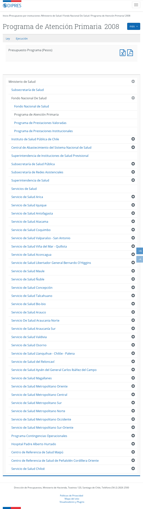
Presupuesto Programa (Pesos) (123, 52)
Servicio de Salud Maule (28, 271)
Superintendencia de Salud (30, 180)
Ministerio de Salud (51, 15)
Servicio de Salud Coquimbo (31, 230)
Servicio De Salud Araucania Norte (35, 320)
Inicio (5, 15)
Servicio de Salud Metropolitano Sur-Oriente (42, 427)
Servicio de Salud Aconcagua (31, 255)
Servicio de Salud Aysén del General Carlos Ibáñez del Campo (54, 370)
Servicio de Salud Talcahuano (31, 296)
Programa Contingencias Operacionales (39, 436)
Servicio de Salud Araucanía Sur (33, 329)
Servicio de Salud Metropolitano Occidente (41, 419)
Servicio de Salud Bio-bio (28, 304)
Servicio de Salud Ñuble (27, 279)
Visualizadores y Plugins (72, 501)
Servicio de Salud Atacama (29, 222)
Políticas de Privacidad (71, 495)
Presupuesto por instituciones (24, 15)
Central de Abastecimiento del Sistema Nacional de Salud (51, 147)
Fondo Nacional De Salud (76, 15)
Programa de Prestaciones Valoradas (40, 123)
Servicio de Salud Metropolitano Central (39, 395)
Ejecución (22, 38)
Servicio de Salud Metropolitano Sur (36, 403)
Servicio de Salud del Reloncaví (32, 362)
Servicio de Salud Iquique (29, 205)
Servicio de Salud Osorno (29, 345)
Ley (8, 38)
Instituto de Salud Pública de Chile (35, 139)
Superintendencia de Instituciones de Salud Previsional (49, 156)
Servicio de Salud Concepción (32, 288)
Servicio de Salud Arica (27, 197)
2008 (127, 15)
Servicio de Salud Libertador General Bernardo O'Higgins (51, 263)
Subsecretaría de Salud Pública (33, 164)
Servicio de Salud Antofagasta (32, 213)
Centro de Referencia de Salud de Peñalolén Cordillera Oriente (55, 461)
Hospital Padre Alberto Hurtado (33, 444)
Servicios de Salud (24, 189)
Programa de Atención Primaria (107, 15)
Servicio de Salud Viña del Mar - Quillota (39, 246)
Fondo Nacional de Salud (31, 106)
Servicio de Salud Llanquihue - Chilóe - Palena (43, 353)
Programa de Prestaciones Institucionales (43, 131)
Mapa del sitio (72, 498)
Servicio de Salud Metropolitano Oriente (39, 386)
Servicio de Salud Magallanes (31, 378)
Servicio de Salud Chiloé (28, 469)
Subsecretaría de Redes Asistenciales (37, 172)
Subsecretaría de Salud (27, 90)
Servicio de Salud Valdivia (29, 337)
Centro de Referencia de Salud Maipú (37, 452)
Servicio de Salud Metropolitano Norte (38, 411)
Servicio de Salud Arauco (28, 312)
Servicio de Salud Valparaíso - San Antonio (40, 238)
